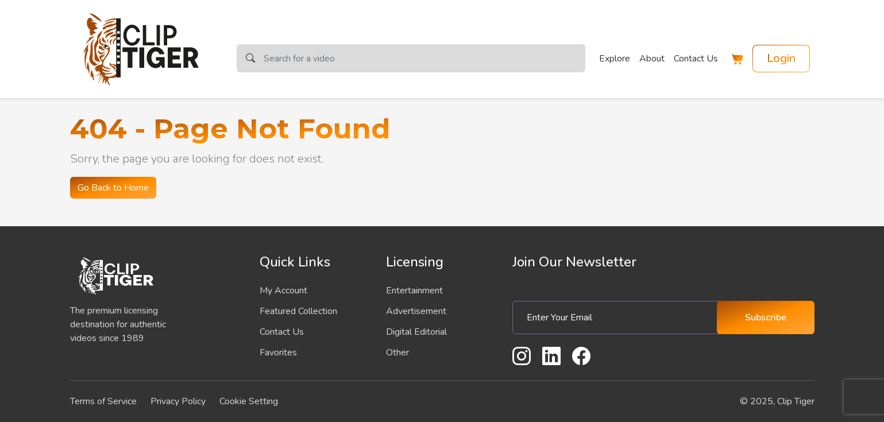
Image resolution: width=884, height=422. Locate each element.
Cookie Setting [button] (248, 401)
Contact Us (696, 58)
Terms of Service (103, 401)
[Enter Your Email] (619, 317)
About (652, 58)
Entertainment (414, 290)
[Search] (424, 58)
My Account (283, 290)
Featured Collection (298, 311)
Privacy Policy (178, 401)
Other (397, 352)
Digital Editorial (416, 332)
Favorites (278, 352)
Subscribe (765, 317)
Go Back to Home (113, 187)
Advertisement (416, 311)
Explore (614, 58)
